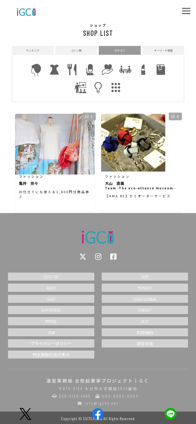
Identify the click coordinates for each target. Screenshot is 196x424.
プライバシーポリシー (51, 343)
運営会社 (145, 343)
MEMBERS (145, 287)
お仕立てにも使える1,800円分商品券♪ (54, 194)
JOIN (51, 332)
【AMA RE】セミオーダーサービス (138, 196)
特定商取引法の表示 (51, 354)
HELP (145, 321)
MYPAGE (51, 321)
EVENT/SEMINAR (144, 299)
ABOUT (51, 287)
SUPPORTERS (51, 310)
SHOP (51, 299)
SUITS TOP (51, 276)
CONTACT (144, 310)
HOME (145, 276)
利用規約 (145, 332)
